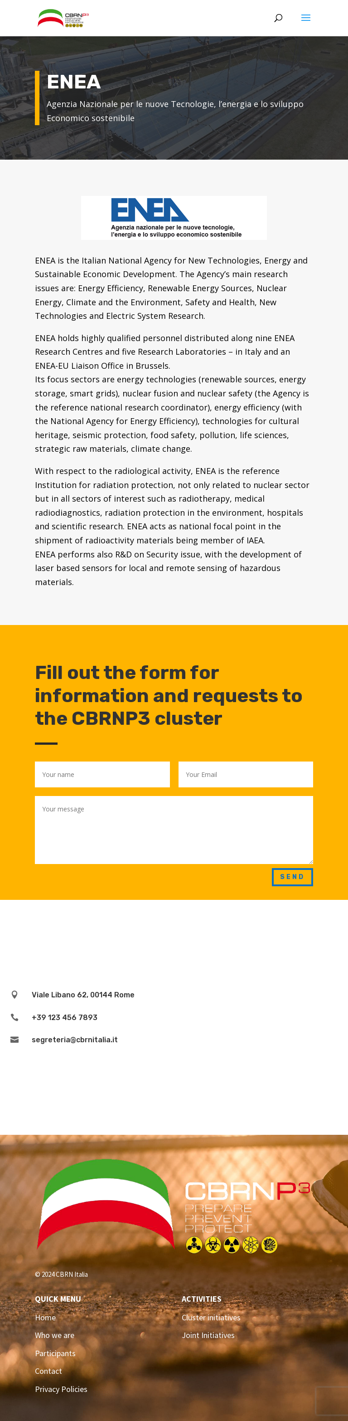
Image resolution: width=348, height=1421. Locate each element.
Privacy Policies (61, 1389)
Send (292, 877)
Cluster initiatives (211, 1317)
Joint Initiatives (208, 1335)
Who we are (54, 1335)
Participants (55, 1353)
